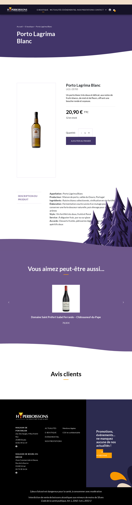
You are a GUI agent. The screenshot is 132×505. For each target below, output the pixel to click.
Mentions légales (69, 428)
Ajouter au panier (81, 141)
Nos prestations (85, 10)
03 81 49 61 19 (21, 443)
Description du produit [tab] (27, 198)
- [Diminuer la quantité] (81, 132)
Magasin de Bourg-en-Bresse (27, 455)
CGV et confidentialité (71, 432)
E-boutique (42, 10)
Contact (99, 10)
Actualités (56, 10)
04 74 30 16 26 (21, 469)
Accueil (20, 26)
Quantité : (71, 132)
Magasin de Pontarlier (21, 429)
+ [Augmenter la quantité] (89, 132)
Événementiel (69, 10)
